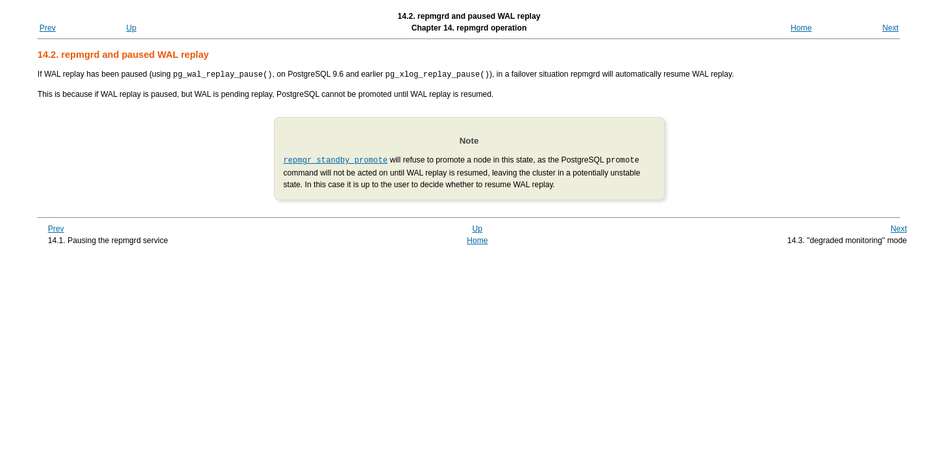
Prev (48, 27)
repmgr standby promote (336, 158)
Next (890, 27)
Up (132, 27)
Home (801, 27)
